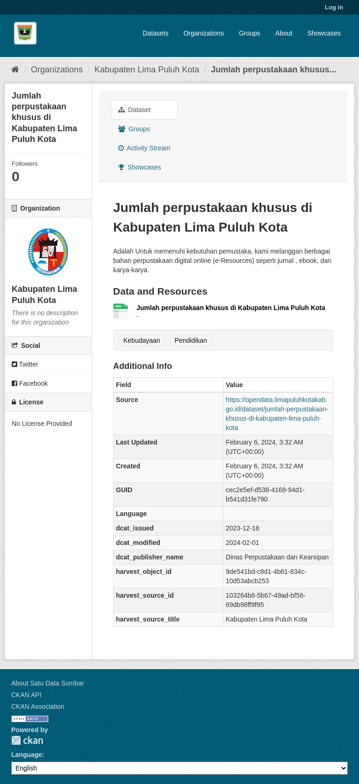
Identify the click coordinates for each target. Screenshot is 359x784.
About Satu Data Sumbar (47, 683)
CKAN (27, 740)
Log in (334, 7)
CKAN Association (38, 706)
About (284, 33)
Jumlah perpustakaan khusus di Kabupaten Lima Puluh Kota (230, 307)
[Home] (15, 69)
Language (26, 754)
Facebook (30, 383)
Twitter (25, 364)
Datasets (155, 33)
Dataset (134, 109)
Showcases (324, 33)
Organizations (204, 33)
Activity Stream (144, 148)
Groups (249, 33)
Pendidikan (191, 340)
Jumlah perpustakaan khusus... (273, 69)
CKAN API (26, 695)
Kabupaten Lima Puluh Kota (146, 69)
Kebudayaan (141, 340)
